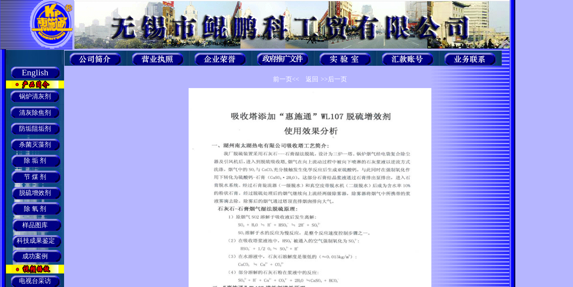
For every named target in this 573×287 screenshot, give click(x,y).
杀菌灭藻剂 (35, 144)
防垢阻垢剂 (35, 128)
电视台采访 (35, 280)
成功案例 (35, 256)
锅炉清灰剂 (35, 96)
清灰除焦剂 (35, 112)
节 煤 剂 (35, 176)
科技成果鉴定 (35, 240)
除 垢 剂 (35, 160)
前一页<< (286, 79)
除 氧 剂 (35, 208)
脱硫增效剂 (35, 192)
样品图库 (35, 225)
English (34, 72)
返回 (312, 79)
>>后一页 (334, 79)
